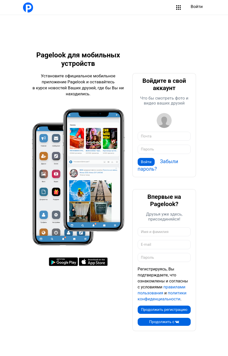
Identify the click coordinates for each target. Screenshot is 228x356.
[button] (178, 7)
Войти (197, 6)
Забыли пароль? (158, 165)
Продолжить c (164, 322)
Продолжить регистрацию (164, 309)
